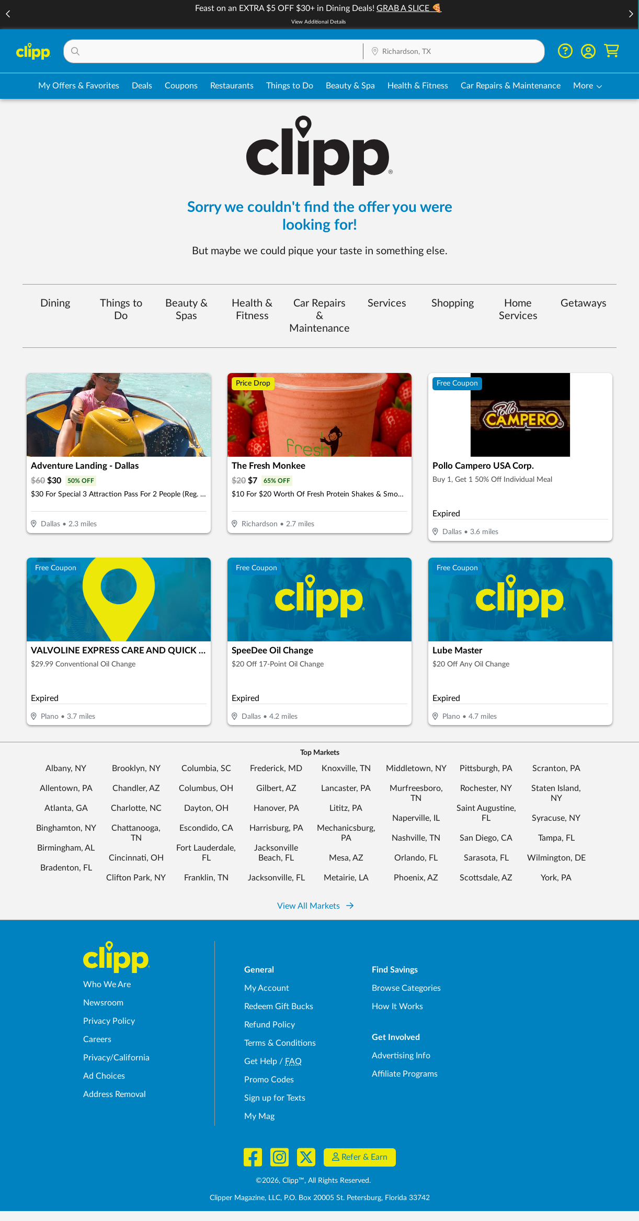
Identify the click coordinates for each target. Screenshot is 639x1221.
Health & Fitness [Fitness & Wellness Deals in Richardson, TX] (417, 86)
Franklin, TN (206, 878)
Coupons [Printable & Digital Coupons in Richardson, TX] (181, 86)
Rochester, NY (486, 788)
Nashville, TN (416, 838)
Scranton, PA (556, 768)
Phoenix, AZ (416, 878)
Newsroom (103, 1003)
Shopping (452, 303)
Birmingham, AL (66, 848)
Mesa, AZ (346, 858)
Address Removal (114, 1094)
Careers (97, 1039)
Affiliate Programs (405, 1074)
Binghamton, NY (66, 828)
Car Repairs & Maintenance (319, 316)
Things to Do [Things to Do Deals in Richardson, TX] (289, 86)
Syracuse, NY (556, 818)
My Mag (259, 1116)
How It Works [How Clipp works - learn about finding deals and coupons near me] (397, 1006)
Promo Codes (269, 1080)
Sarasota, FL (486, 858)
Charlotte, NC (136, 808)
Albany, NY (65, 768)
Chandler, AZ (136, 788)
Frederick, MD (276, 768)
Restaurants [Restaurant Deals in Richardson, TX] (232, 86)
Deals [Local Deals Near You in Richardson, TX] (142, 86)
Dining (55, 303)
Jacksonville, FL (276, 878)
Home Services (518, 309)
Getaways (584, 303)
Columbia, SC (206, 768)
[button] (630, 15)
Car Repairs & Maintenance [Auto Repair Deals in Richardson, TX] (511, 86)
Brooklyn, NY (136, 768)
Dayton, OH (206, 808)
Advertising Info (401, 1056)
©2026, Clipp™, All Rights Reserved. (313, 1180)
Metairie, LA (346, 878)
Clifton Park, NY (136, 878)
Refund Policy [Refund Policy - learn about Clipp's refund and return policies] (269, 1025)
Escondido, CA (206, 828)
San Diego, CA (486, 838)
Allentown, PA (66, 788)
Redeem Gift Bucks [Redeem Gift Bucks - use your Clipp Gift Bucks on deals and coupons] (278, 1006)
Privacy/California (116, 1058)
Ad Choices (104, 1076)
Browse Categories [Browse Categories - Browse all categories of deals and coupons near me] (406, 988)
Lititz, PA (345, 808)
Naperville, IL (416, 818)
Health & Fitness (252, 309)
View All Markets (315, 906)
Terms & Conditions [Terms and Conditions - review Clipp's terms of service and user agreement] (280, 1043)
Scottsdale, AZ (486, 878)
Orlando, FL (416, 858)
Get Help (260, 1061)
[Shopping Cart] (611, 51)
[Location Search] (454, 52)
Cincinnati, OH (136, 858)
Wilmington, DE (556, 858)
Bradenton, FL (66, 868)
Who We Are (107, 984)
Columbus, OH (206, 788)
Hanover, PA (276, 808)
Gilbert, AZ (276, 788)
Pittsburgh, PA (486, 768)
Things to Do (121, 309)
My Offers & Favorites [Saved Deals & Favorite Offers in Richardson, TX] (78, 86)
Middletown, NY (416, 768)
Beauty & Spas (186, 309)
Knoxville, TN (346, 768)
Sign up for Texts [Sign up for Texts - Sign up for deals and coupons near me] (274, 1098)
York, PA (556, 878)
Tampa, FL (556, 838)
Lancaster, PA (346, 788)
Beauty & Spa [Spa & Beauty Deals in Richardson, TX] (350, 86)
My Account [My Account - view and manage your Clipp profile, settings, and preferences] (266, 988)
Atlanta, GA (66, 808)
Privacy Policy (109, 1021)
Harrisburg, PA (276, 828)
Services (387, 303)
